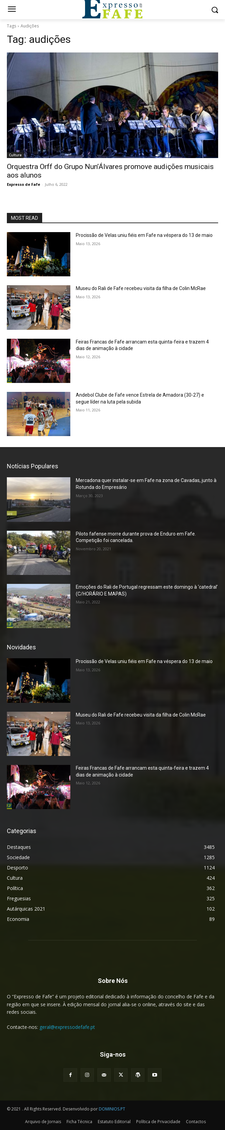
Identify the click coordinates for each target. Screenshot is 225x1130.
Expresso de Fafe (23, 184)
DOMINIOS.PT (112, 1109)
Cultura (15, 155)
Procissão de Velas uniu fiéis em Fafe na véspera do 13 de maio (144, 235)
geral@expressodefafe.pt (67, 1027)
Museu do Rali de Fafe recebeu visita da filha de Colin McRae (141, 288)
